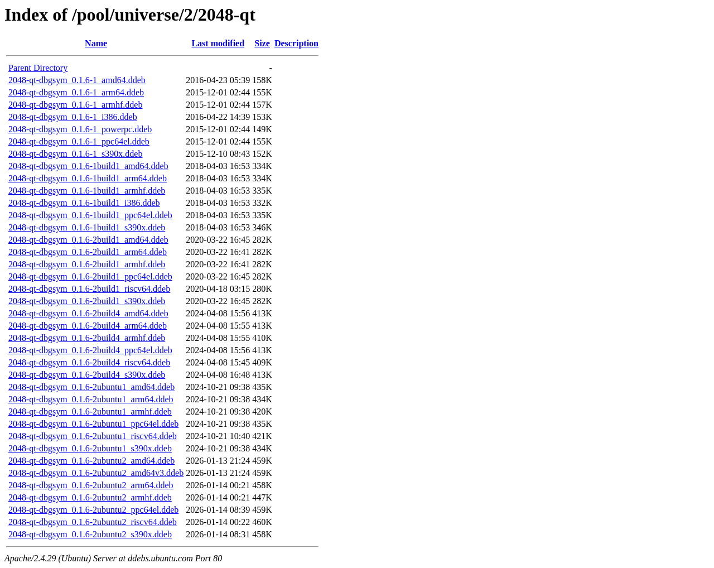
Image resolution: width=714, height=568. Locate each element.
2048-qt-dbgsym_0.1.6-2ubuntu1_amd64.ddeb (91, 387)
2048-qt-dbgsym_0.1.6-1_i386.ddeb (72, 117)
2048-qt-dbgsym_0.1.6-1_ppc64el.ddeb (78, 141)
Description (296, 43)
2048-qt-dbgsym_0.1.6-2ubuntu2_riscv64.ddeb (92, 522)
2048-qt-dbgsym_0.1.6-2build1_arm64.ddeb (87, 252)
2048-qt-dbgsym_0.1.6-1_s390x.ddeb (75, 153)
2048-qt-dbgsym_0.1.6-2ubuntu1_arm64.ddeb (90, 399)
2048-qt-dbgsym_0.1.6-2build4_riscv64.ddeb (89, 362)
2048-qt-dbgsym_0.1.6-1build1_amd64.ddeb (88, 166)
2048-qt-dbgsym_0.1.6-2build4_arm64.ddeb (87, 325)
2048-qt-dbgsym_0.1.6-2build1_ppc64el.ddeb (90, 276)
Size (262, 43)
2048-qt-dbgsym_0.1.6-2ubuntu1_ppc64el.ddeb (93, 424)
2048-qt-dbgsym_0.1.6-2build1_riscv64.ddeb (89, 288)
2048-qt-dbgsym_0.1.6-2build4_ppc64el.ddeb (90, 350)
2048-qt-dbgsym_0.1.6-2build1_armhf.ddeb (86, 264)
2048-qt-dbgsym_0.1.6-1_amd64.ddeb (77, 80)
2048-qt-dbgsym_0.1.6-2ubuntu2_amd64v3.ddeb (96, 473)
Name (96, 43)
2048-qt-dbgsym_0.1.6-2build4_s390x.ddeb (86, 374)
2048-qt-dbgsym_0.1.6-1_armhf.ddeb (75, 104)
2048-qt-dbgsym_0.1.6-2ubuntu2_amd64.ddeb (91, 460)
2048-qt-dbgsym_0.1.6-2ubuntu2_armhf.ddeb (90, 497)
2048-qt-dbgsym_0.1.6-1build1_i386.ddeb (84, 203)
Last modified (217, 43)
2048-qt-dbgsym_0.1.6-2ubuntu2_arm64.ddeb (90, 485)
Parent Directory (37, 68)
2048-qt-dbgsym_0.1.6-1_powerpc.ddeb (80, 129)
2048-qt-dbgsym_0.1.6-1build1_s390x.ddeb (86, 227)
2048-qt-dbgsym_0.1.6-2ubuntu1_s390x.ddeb (90, 448)
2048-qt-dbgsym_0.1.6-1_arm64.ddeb (76, 92)
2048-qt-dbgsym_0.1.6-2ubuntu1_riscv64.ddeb (92, 436)
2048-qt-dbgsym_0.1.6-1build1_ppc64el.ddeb (90, 215)
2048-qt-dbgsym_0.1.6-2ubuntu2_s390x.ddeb (90, 534)
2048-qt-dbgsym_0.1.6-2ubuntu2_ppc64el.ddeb (93, 509)
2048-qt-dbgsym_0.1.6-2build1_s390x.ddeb (86, 301)
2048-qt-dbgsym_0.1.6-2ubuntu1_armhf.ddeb (90, 411)
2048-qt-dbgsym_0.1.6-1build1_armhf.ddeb (86, 190)
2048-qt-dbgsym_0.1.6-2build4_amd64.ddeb (88, 313)
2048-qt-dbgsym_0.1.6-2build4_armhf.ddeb (86, 338)
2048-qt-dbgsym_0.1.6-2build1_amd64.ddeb (88, 239)
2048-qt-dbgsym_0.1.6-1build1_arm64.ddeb (87, 178)
